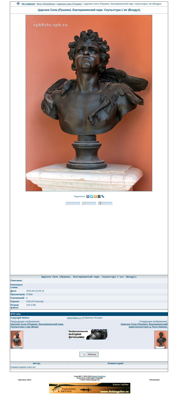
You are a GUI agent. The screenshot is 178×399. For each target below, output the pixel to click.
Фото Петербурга (46, 3)
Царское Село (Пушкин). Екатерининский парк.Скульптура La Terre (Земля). (144, 325)
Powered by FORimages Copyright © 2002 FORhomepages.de (90, 379)
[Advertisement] (41, 239)
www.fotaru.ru (74, 317)
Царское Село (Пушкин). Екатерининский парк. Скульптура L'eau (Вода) (37, 325)
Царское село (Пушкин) (69, 3)
